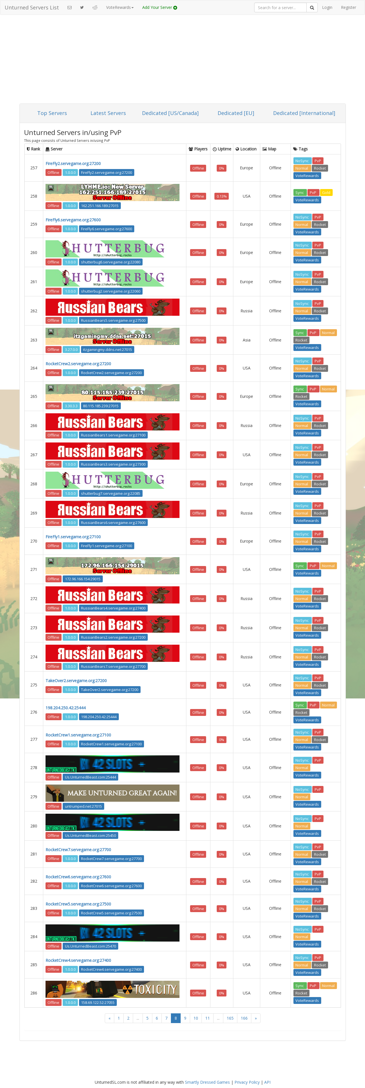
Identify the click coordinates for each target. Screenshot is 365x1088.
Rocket (320, 167)
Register (348, 7)
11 (207, 1018)
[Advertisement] (182, 61)
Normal (302, 167)
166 (244, 1018)
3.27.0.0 (71, 349)
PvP (318, 160)
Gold (326, 192)
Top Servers (52, 113)
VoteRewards (307, 175)
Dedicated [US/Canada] (170, 113)
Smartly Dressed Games (207, 1082)
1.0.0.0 (70, 172)
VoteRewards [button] (120, 7)
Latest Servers (108, 113)
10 (196, 1018)
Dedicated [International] (304, 113)
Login (327, 7)
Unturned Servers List (32, 7)
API (267, 1082)
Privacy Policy (247, 1082)
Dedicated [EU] (236, 113)
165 (230, 1018)
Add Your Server (159, 7)
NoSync (302, 160)
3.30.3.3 (71, 405)
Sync (300, 192)
